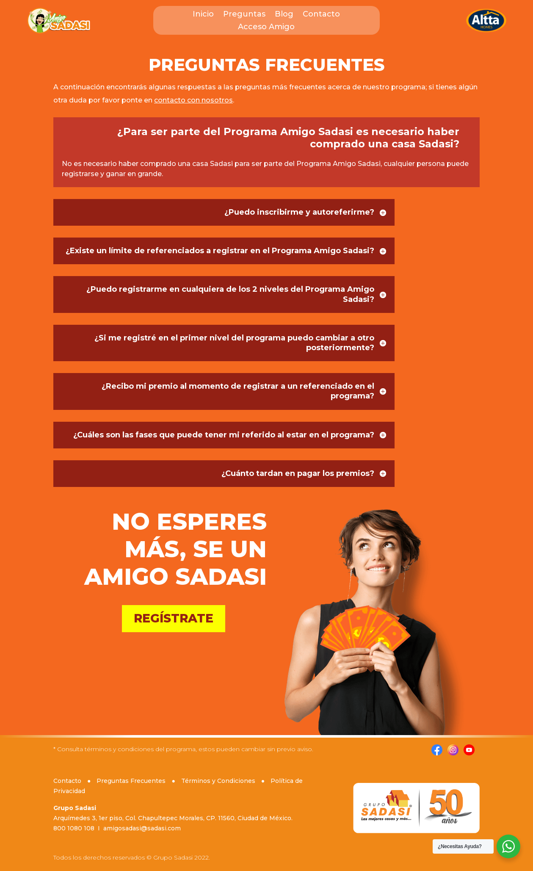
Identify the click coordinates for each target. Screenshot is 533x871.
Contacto (321, 15)
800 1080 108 (73, 828)
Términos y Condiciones (218, 781)
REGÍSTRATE (173, 618)
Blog (284, 15)
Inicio (203, 15)
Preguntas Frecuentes (131, 781)
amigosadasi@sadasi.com (142, 828)
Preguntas (244, 15)
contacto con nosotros (193, 100)
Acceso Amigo (266, 27)
